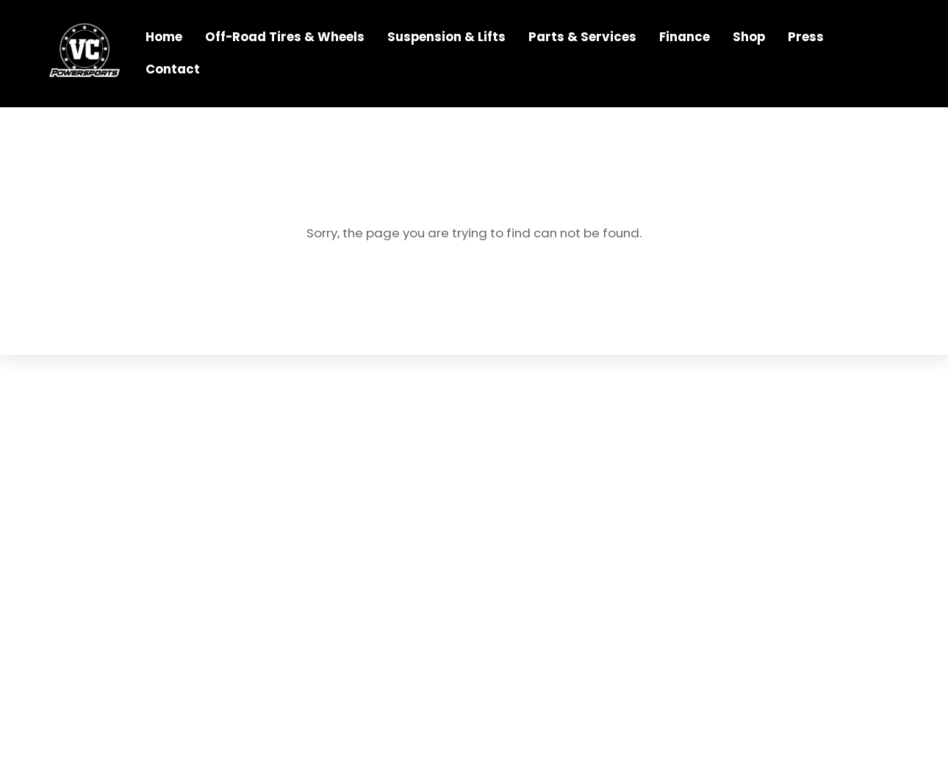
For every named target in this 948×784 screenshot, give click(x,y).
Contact (173, 69)
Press (806, 37)
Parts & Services (582, 37)
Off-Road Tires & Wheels (285, 37)
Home (164, 37)
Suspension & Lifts (446, 37)
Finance (684, 37)
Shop (749, 37)
